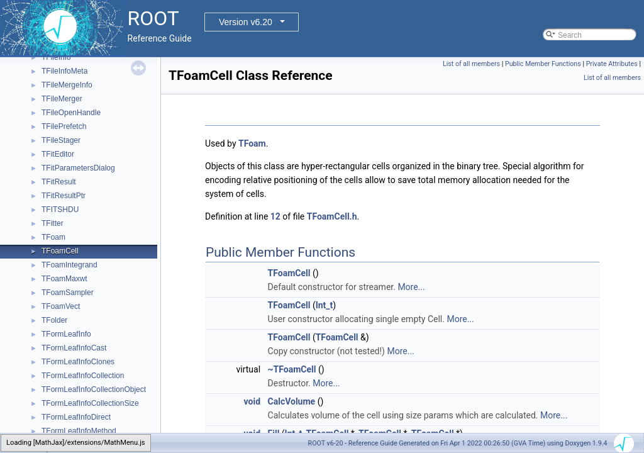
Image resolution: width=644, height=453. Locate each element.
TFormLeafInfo (66, 334)
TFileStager (61, 140)
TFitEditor (58, 154)
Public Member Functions (543, 64)
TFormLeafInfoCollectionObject (94, 389)
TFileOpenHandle (71, 112)
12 (275, 216)
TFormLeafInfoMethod (79, 431)
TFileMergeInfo (67, 85)
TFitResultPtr (64, 195)
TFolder (54, 320)
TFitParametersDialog (78, 168)
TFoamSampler (68, 292)
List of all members (471, 64)
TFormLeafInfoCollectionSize (90, 403)
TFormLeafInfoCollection (83, 375)
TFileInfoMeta (64, 71)
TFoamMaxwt (64, 278)
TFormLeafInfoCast (74, 348)
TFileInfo (56, 57)
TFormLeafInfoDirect (76, 417)
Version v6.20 (245, 22)
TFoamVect (61, 306)
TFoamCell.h (332, 216)
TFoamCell (60, 251)
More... (411, 287)
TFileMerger (62, 98)
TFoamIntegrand (69, 264)
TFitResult (59, 181)
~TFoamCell (292, 369)
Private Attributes (612, 64)
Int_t (324, 305)
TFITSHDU (60, 209)
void (252, 401)
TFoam (53, 237)
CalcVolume (292, 401)
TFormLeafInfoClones (78, 361)
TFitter (53, 223)
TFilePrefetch (64, 126)
